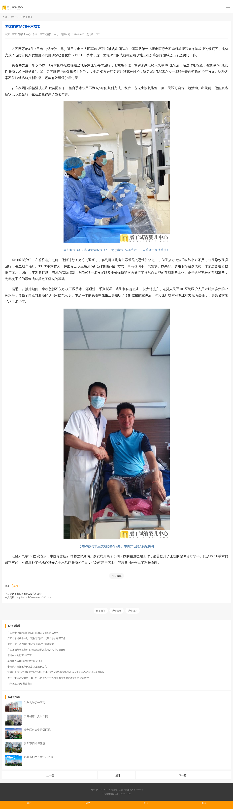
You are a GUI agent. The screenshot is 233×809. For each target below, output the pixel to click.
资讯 (145, 803)
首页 (4, 16)
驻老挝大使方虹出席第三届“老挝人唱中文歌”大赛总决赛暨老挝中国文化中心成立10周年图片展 (55, 672)
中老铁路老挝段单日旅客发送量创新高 (27, 666)
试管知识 (132, 610)
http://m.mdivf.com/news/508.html (34, 597)
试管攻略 (116, 610)
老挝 (15, 586)
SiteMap (139, 790)
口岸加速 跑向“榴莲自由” (20, 683)
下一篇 (183, 775)
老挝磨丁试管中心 (119, 790)
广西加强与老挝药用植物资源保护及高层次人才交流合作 (36, 649)
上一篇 (50, 775)
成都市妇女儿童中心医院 (38, 757)
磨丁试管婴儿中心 (21, 34)
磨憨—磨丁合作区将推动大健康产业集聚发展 (30, 644)
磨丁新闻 (27, 16)
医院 (87, 803)
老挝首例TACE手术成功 (22, 26)
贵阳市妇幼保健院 (34, 743)
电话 (203, 803)
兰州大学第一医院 (34, 702)
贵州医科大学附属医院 (37, 729)
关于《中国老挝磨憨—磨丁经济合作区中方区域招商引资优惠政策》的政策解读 (48, 678)
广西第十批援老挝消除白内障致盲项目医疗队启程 (33, 632)
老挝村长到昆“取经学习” (19, 655)
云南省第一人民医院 (36, 716)
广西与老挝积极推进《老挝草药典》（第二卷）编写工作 (36, 638)
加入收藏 (117, 576)
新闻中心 (15, 16)
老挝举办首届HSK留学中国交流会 (24, 661)
